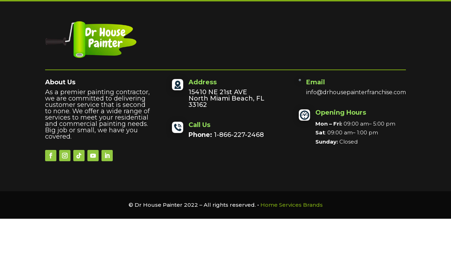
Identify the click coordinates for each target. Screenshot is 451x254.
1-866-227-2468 (239, 135)
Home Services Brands (291, 204)
